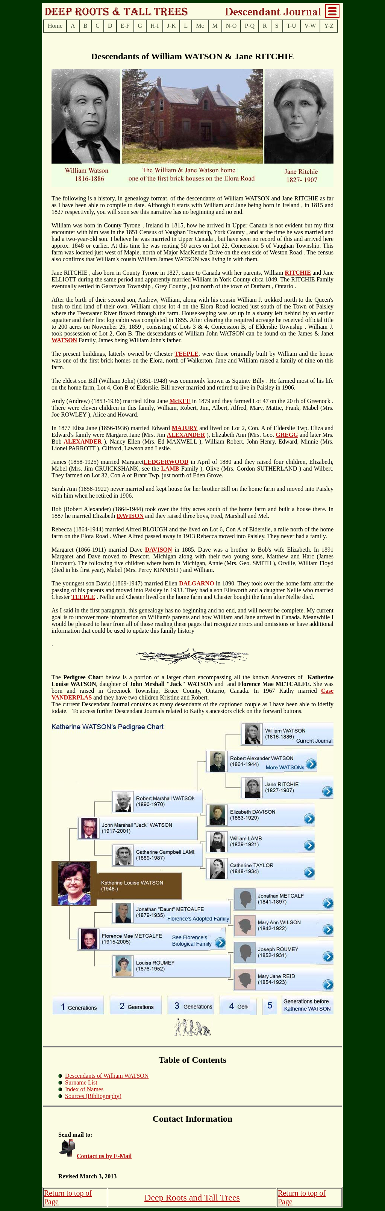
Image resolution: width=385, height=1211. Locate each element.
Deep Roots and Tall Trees (192, 1197)
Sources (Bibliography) (93, 1096)
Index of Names (84, 1089)
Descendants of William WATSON (107, 1076)
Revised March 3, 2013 (87, 1176)
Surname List (81, 1082)
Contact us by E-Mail (104, 1156)
